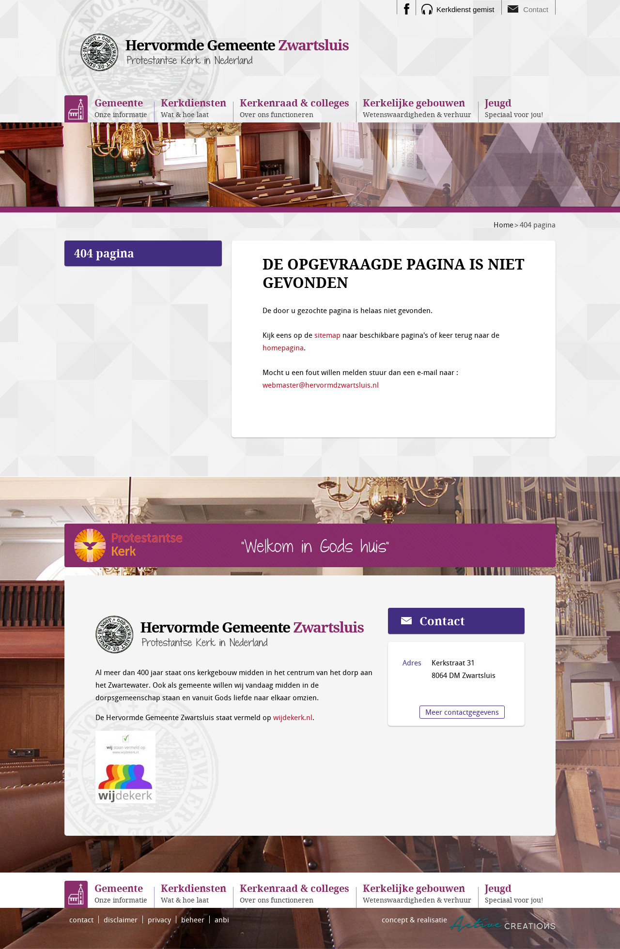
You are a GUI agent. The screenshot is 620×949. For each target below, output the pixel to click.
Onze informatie (120, 107)
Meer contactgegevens (462, 712)
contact (81, 919)
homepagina (283, 347)
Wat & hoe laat (193, 107)
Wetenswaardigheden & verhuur (417, 107)
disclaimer (121, 919)
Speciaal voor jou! (514, 107)
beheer (192, 919)
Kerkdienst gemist (465, 9)
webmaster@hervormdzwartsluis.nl (321, 385)
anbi (222, 919)
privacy (159, 919)
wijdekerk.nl (292, 717)
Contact (535, 9)
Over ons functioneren (294, 107)
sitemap (327, 335)
